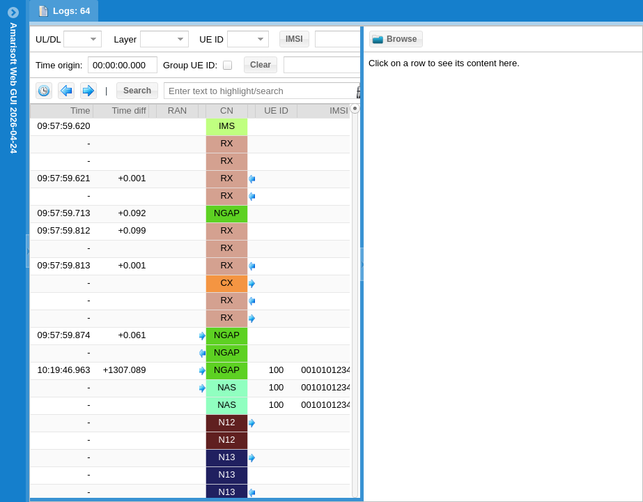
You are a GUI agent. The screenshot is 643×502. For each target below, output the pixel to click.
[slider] (355, 301)
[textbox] (122, 65)
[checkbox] (227, 65)
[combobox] (75, 39)
